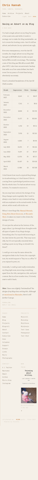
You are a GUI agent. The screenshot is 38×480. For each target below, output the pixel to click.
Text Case (25, 330)
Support (5, 345)
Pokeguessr (25, 333)
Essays (5, 349)
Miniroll (24, 317)
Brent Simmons (17, 214)
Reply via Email (9, 305)
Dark (29, 16)
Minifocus (25, 323)
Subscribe (6, 16)
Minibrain (25, 326)
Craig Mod (6, 214)
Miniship (24, 320)
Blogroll (6, 326)
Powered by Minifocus (28, 383)
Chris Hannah (11, 5)
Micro (4, 355)
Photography (7, 358)
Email (4, 374)
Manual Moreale (26, 211)
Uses (4, 339)
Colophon (6, 342)
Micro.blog (6, 380)
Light (24, 16)
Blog (4, 320)
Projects (19, 13)
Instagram (6, 383)
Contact (5, 333)
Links (4, 352)
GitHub (5, 377)
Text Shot (25, 336)
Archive (11, 13)
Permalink (6, 302)
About (27, 13)
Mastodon (6, 371)
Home (4, 13)
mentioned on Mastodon (13, 294)
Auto (34, 16)
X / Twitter (7, 367)
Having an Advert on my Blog (18, 24)
